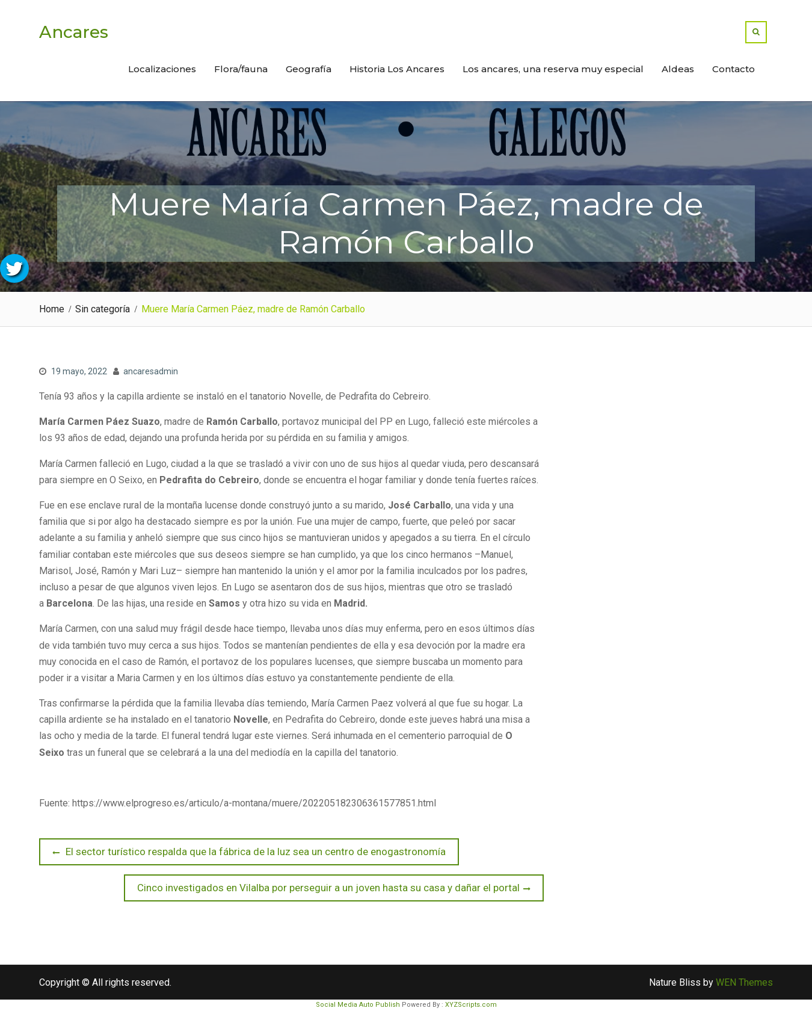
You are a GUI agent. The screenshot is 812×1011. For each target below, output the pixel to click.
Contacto (733, 69)
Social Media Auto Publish (358, 1005)
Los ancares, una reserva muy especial (553, 69)
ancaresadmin (150, 371)
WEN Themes (744, 982)
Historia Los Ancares (396, 69)
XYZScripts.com (471, 1005)
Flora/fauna (241, 69)
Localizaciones (162, 69)
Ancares (73, 32)
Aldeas (678, 69)
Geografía (308, 69)
